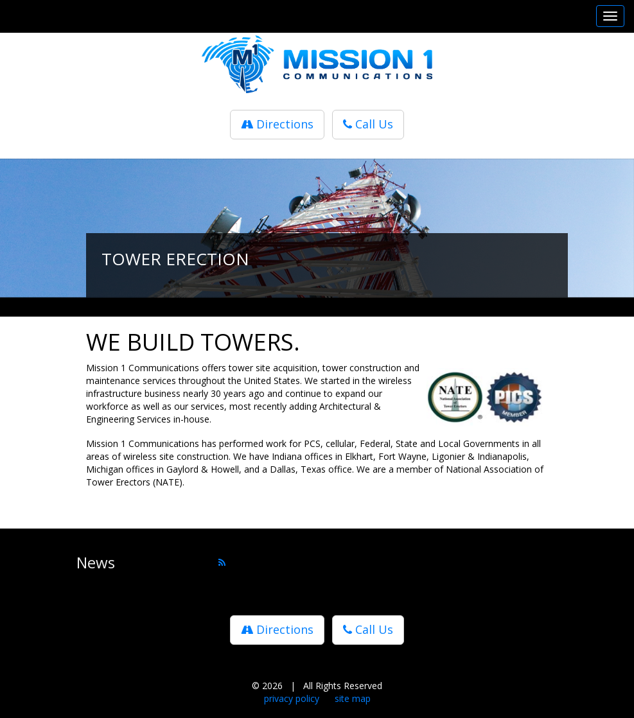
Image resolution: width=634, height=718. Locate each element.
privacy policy (291, 698)
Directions (277, 124)
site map (353, 698)
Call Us (368, 124)
